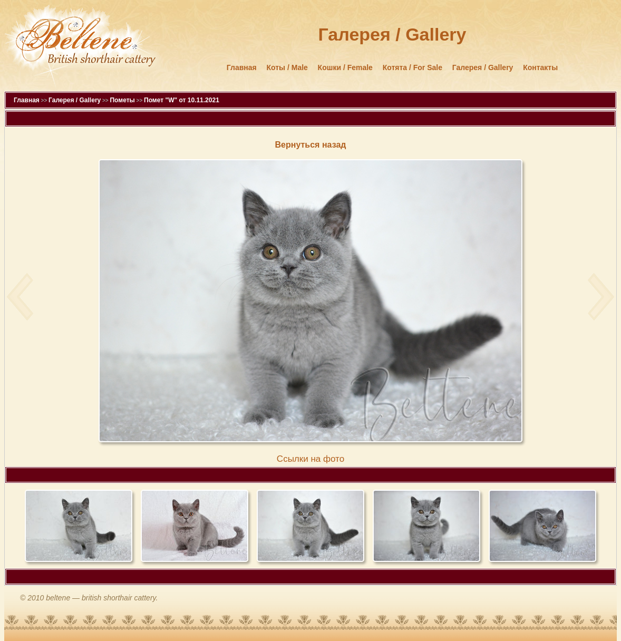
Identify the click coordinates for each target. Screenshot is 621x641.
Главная (242, 67)
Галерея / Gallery (482, 67)
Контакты (540, 67)
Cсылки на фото (310, 459)
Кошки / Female (345, 67)
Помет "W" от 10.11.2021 (181, 100)
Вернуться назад (310, 144)
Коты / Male (287, 67)
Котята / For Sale (412, 67)
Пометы (122, 100)
